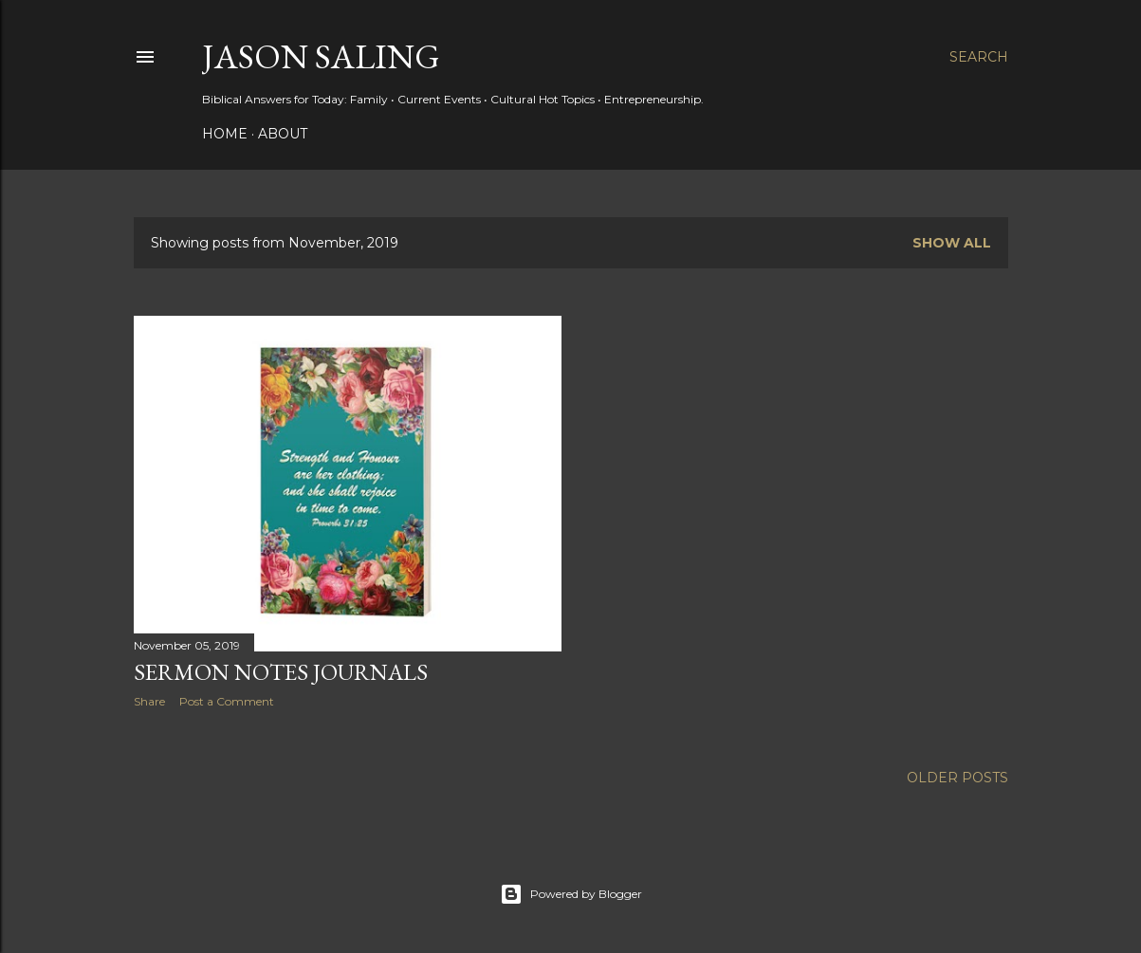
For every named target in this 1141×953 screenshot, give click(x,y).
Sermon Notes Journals (281, 672)
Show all (951, 242)
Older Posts (957, 777)
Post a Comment (226, 701)
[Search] (978, 57)
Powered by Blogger (571, 894)
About (282, 133)
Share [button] (149, 701)
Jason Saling (321, 56)
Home (225, 133)
